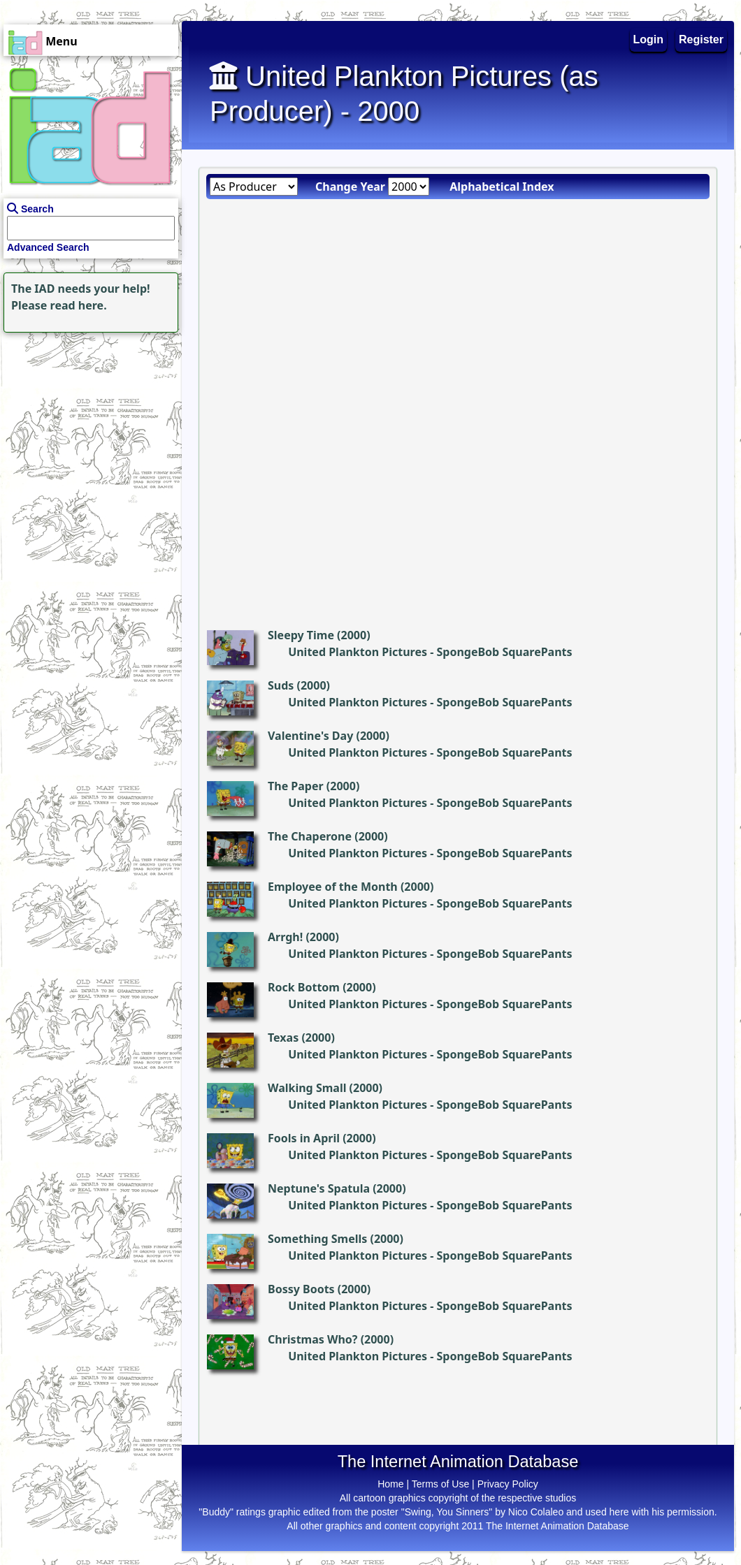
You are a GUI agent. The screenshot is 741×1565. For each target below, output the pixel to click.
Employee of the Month (333, 886)
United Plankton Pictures (357, 652)
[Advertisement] (87, 423)
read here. (78, 305)
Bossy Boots (301, 1289)
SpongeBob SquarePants (504, 652)
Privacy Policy (507, 1484)
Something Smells (317, 1238)
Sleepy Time (301, 635)
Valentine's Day (310, 735)
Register (701, 39)
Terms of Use (440, 1484)
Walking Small (307, 1088)
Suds (281, 685)
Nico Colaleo (535, 1511)
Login (648, 39)
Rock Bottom (304, 987)
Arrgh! (285, 937)
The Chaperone (310, 836)
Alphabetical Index (501, 186)
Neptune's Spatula (319, 1188)
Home (390, 1484)
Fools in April (304, 1138)
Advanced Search (48, 247)
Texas (283, 1037)
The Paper (296, 786)
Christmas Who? (312, 1339)
